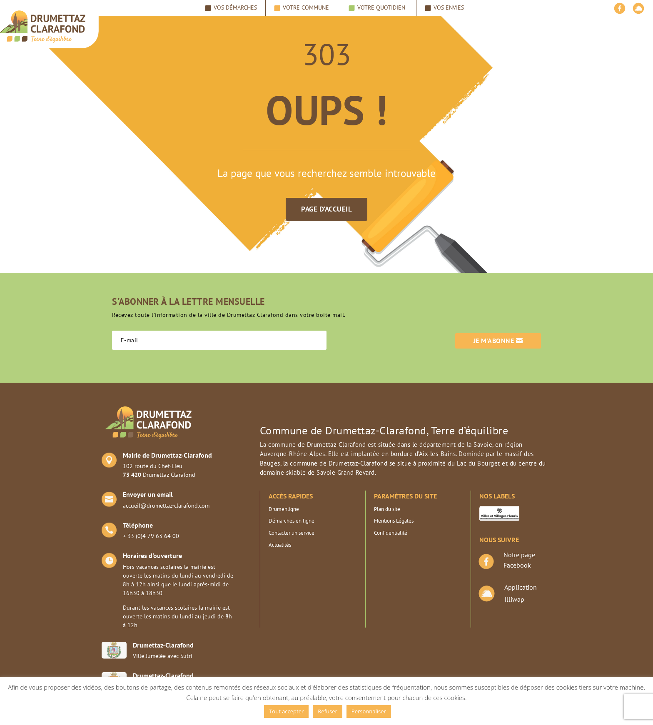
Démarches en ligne (291, 520)
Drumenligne (284, 509)
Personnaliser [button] (368, 711)
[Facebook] (619, 10)
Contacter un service (291, 532)
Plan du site (387, 509)
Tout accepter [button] (286, 711)
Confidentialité (390, 532)
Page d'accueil (326, 209)
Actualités (280, 544)
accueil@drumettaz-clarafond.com (166, 505)
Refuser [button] (327, 711)
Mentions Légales (394, 520)
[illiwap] (638, 10)
